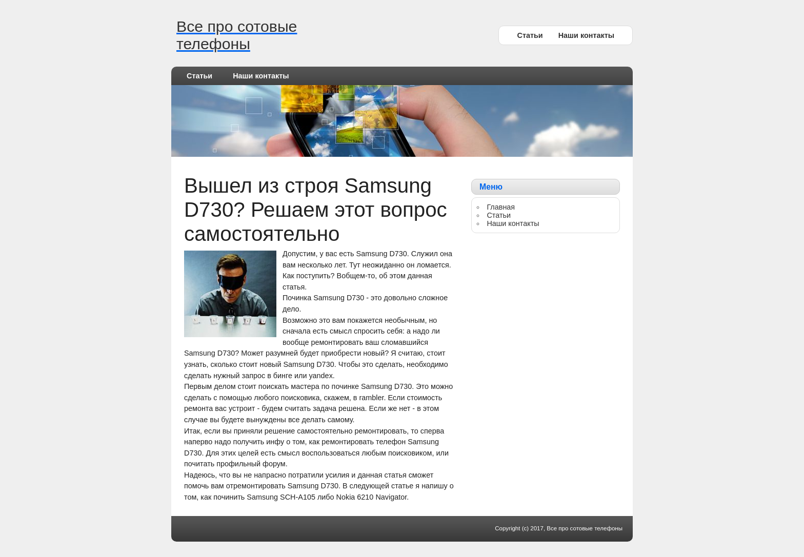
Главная (501, 207)
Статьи (529, 35)
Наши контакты (586, 35)
